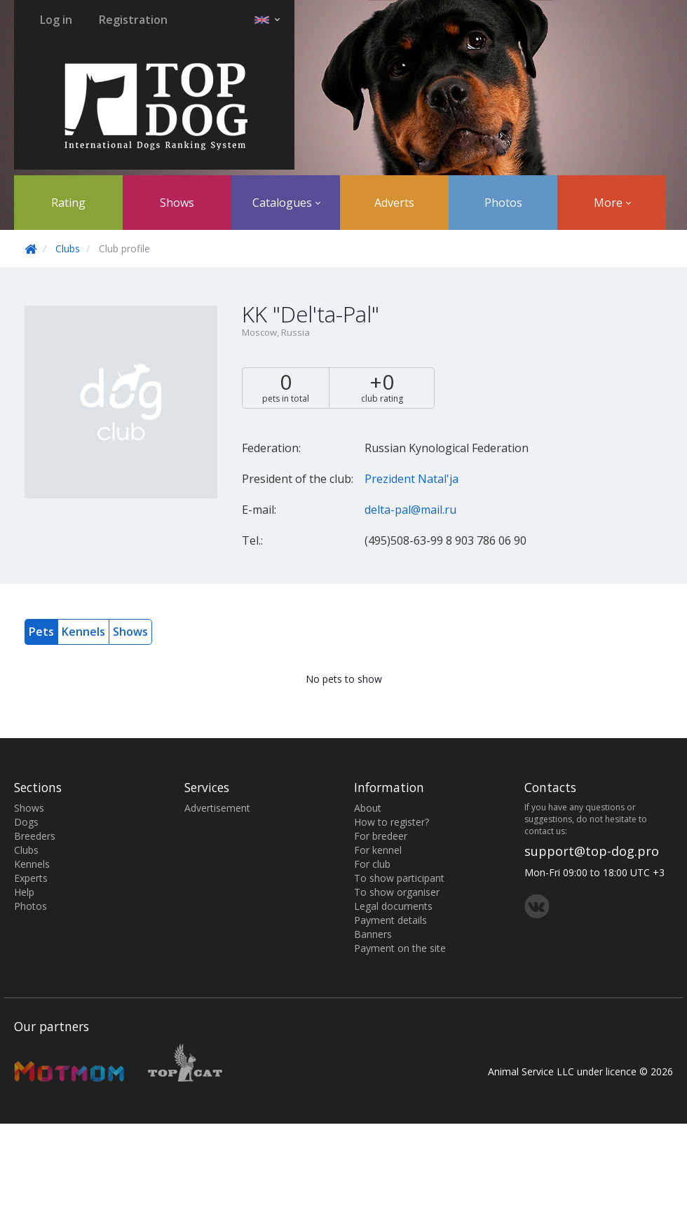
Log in (56, 19)
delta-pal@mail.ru (410, 509)
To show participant (399, 878)
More (612, 202)
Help (24, 892)
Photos (503, 202)
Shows (177, 202)
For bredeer (380, 836)
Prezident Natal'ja (411, 478)
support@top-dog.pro (591, 851)
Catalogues (286, 202)
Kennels (83, 631)
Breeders (34, 836)
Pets (41, 631)
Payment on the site (400, 948)
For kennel (378, 850)
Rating (68, 202)
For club (372, 864)
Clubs (67, 248)
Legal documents (393, 906)
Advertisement (217, 808)
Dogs (26, 822)
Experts (31, 878)
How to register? (391, 822)
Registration (133, 19)
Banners (373, 934)
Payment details (390, 920)
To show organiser (397, 892)
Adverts (394, 202)
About (367, 808)
